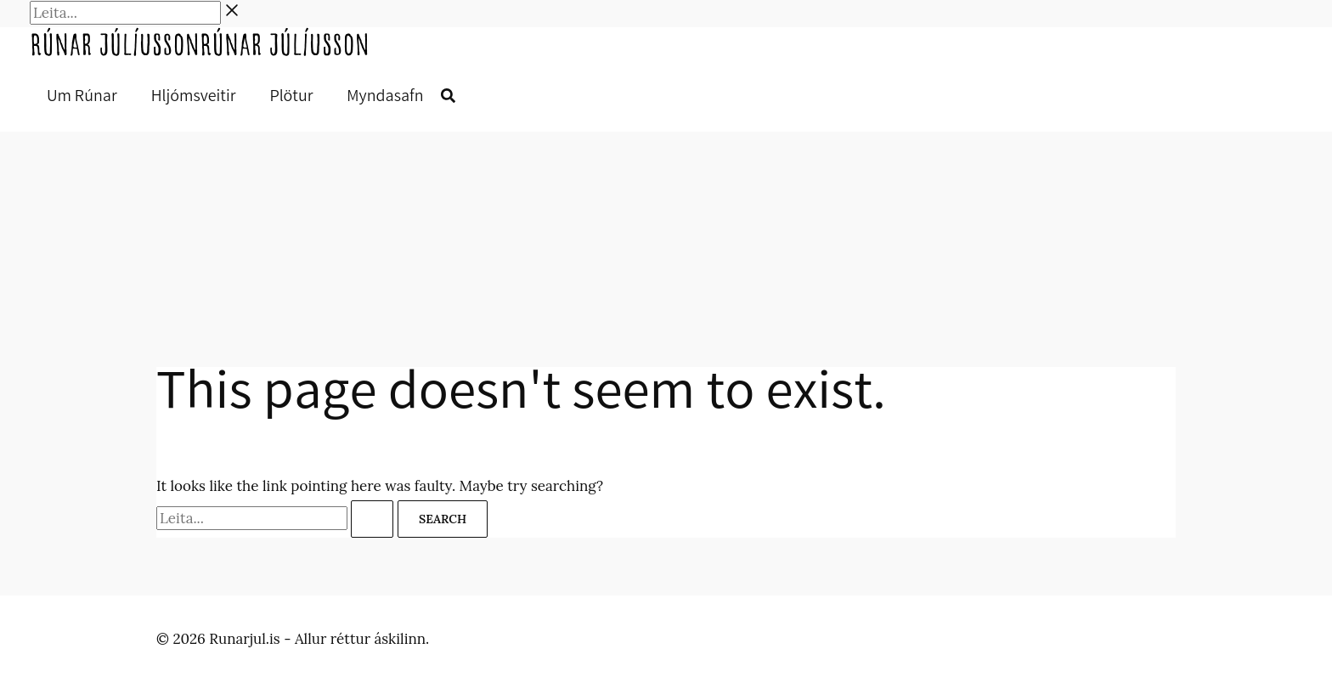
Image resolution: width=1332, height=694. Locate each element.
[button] (448, 97)
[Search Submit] (372, 519)
